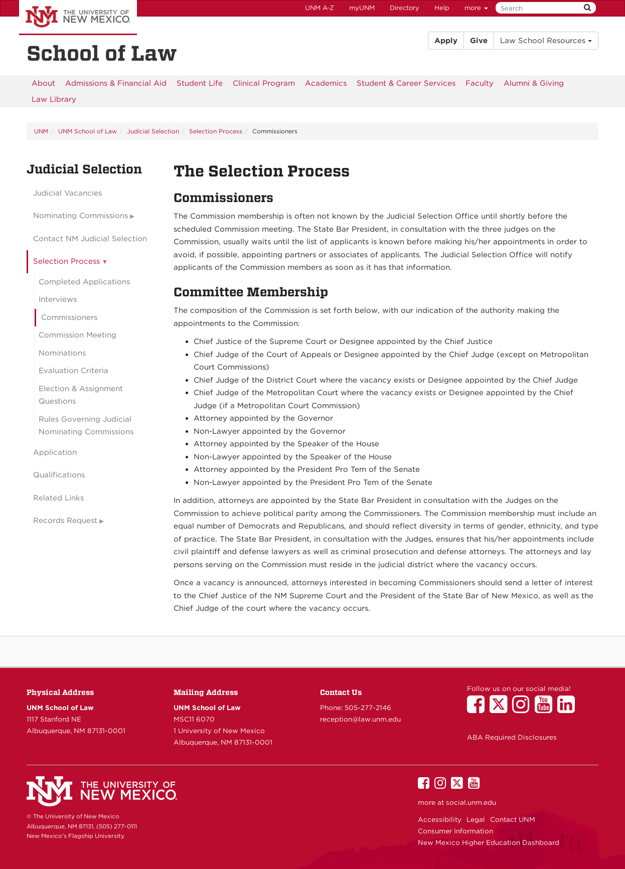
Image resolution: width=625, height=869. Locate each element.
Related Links (58, 497)
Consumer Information (455, 831)
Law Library (54, 99)
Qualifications (59, 474)
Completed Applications (84, 281)
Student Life (200, 83)
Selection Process (215, 131)
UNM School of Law (87, 131)
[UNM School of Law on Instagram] (523, 709)
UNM (41, 131)
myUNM (362, 8)
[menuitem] (43, 83)
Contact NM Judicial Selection (90, 238)
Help (441, 8)
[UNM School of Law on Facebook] (478, 709)
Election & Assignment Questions (81, 395)
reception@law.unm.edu (360, 719)
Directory (404, 8)
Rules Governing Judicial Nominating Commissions (86, 426)
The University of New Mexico (78, 17)
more (476, 8)
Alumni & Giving (534, 83)
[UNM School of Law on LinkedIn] (568, 709)
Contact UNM (512, 819)
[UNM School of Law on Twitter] (501, 709)
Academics (326, 83)
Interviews (58, 299)
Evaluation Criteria (73, 370)
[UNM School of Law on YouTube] (546, 709)
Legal (475, 819)
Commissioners (69, 317)
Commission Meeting (77, 334)
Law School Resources (546, 40)
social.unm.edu (471, 802)
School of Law (102, 53)
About (43, 83)
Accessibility (439, 819)
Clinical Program (264, 83)
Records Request (65, 520)
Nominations (62, 353)
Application (55, 452)
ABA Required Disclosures (512, 737)
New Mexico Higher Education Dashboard (488, 842)
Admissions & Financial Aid (116, 83)
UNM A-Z (319, 8)
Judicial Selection (153, 131)
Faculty (479, 83)
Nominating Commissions (80, 215)
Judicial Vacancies (67, 193)
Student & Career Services (406, 83)
